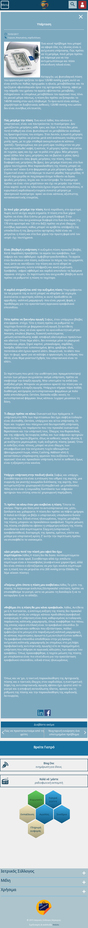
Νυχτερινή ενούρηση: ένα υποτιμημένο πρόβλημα (67, 732)
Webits (56, 924)
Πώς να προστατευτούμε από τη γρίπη (23, 732)
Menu (4, 5)
